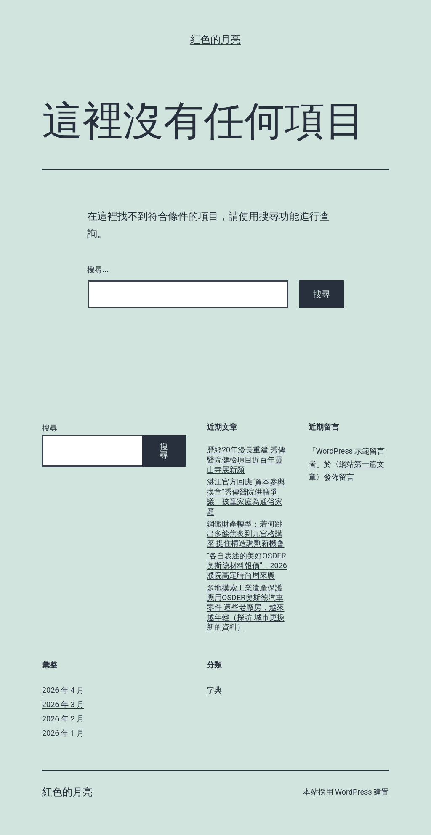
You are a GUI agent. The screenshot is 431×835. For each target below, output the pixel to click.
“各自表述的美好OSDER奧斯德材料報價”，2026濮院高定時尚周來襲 (247, 565)
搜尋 (49, 427)
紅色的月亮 (215, 39)
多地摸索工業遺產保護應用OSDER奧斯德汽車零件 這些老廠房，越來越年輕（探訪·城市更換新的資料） (246, 607)
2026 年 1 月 (63, 733)
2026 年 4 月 (63, 690)
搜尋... (98, 270)
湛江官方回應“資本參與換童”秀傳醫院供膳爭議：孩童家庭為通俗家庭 (246, 496)
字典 (214, 690)
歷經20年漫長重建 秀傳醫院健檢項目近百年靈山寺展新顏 (246, 459)
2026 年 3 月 (63, 704)
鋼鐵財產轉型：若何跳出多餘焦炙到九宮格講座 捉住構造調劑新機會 (245, 533)
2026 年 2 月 (63, 718)
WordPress (353, 791)
